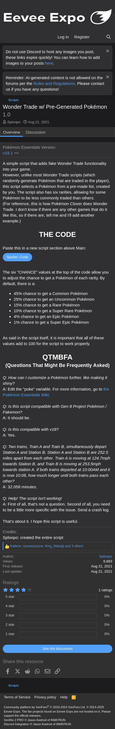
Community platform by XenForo (45, 707)
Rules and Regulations (54, 83)
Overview (11, 132)
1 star (10, 634)
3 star (10, 615)
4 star (10, 606)
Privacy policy (45, 697)
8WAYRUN (58, 720)
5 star (10, 597)
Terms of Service (17, 697)
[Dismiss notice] (107, 51)
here (49, 63)
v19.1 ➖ (11, 153)
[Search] (108, 37)
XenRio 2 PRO (14, 720)
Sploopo (14, 122)
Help (64, 697)
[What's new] (97, 37)
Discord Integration (16, 724)
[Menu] (7, 36)
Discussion (36, 132)
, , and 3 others (46, 546)
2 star (10, 624)
